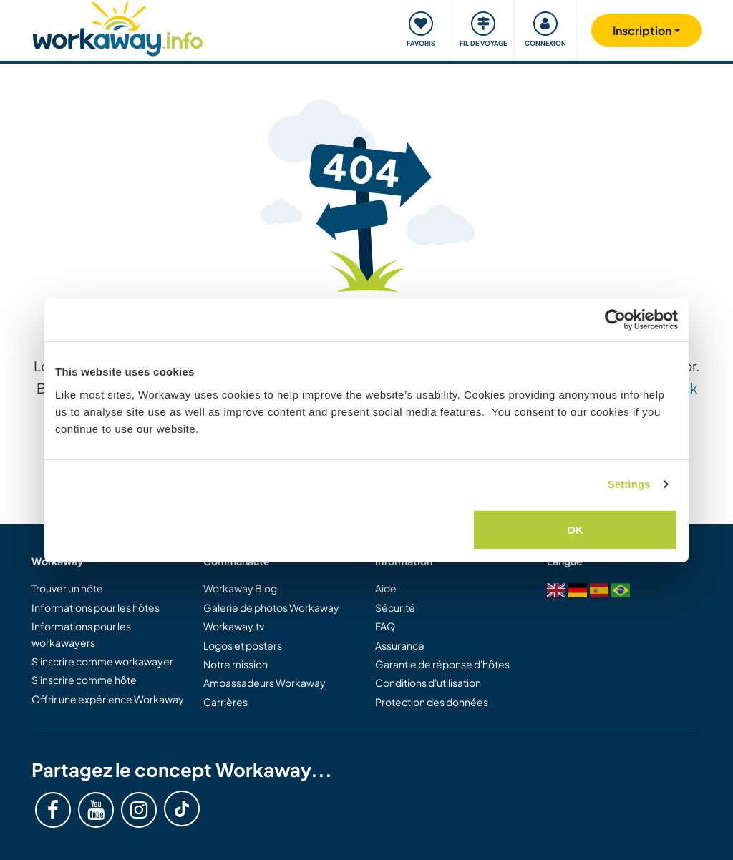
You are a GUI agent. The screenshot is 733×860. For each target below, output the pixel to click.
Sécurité (395, 607)
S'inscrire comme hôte (84, 679)
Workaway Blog (240, 588)
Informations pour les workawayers (81, 634)
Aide (386, 588)
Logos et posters (242, 645)
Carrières (225, 701)
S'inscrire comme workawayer (102, 661)
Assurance (399, 645)
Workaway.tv (233, 626)
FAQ (385, 626)
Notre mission (235, 664)
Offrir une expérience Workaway (107, 699)
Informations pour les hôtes (95, 607)
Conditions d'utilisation (428, 682)
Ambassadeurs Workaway (264, 682)
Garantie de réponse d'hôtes (442, 664)
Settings (629, 484)
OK (575, 529)
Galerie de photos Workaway (271, 607)
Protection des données (431, 701)
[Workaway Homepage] (117, 27)
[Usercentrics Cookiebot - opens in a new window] (615, 320)
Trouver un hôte (67, 588)
